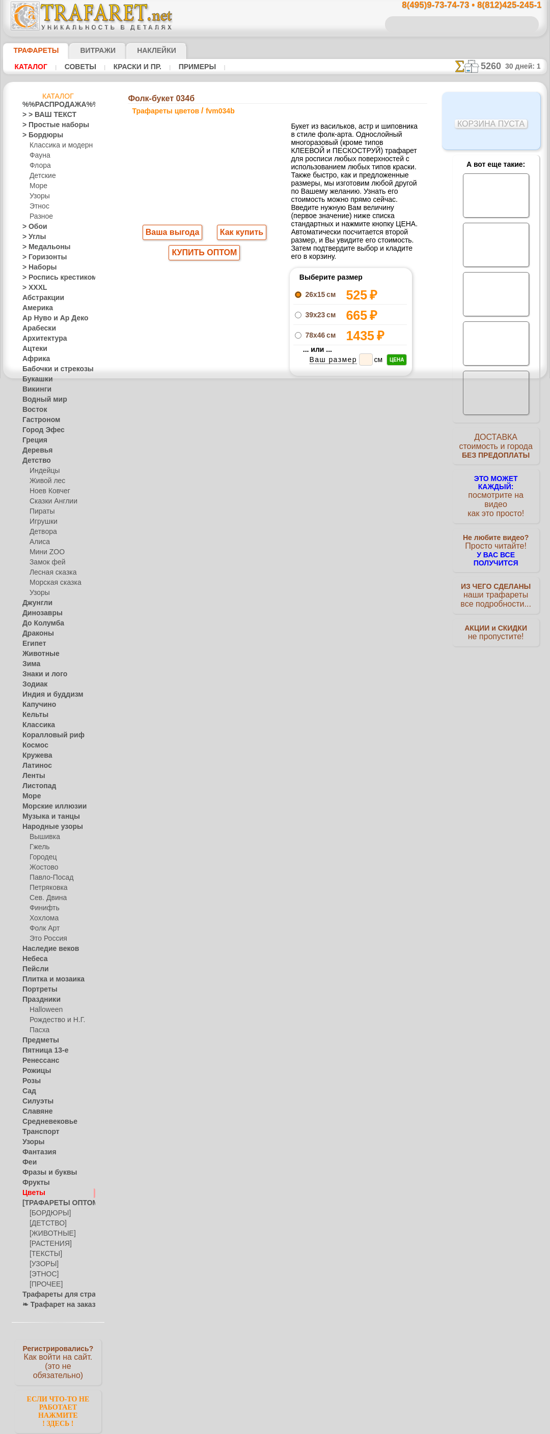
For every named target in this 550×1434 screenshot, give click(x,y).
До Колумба (40, 623)
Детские (41, 176)
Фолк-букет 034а (350, 479)
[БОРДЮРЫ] (48, 1213)
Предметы (37, 1040)
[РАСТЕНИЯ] (48, 1243)
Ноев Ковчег (48, 491)
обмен (323, 716)
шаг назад (275, 505)
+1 (313, 505)
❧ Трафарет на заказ (53, 1304)
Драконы (35, 633)
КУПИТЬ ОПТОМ (204, 255)
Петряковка (47, 887)
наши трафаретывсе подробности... (496, 581)
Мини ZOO (45, 552)
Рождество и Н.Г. (54, 1020)
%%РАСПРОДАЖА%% (55, 104)
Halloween (44, 1009)
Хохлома (43, 918)
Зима (30, 664)
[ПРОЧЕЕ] (44, 1284)
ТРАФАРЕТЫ (31, 50)
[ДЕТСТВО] (46, 1223)
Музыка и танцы (46, 816)
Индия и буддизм (47, 694)
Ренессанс (37, 1060)
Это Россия (46, 938)
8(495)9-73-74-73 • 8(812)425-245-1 (461, 5)
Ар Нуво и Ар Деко (49, 318)
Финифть (43, 908)
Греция (32, 440)
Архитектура (40, 338)
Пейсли (33, 969)
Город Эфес (39, 430)
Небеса (32, 959)
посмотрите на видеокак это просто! (496, 493)
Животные (37, 654)
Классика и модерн (58, 145)
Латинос (34, 765)
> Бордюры (37, 135)
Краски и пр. (134, 67)
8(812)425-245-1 (345, 628)
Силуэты (34, 1101)
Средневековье (44, 1121)
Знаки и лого (41, 674)
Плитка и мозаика (48, 979)
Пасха (38, 1030)
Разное (40, 216)
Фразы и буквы (44, 1172)
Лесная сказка (50, 572)
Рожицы (34, 1071)
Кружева (35, 755)
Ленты (31, 776)
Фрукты (33, 1182)
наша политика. (327, 1425)
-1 (237, 505)
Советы (79, 67)
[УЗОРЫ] (43, 1264)
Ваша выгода (172, 233)
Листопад (36, 786)
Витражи (85, 50)
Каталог (30, 67)
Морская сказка (53, 582)
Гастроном (38, 420)
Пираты (41, 511)
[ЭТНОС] (42, 1274)
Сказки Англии (51, 501)
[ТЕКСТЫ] (44, 1254)
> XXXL (32, 287)
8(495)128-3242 (284, 628)
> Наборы (36, 267)
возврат (297, 716)
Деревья (34, 450)
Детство (34, 460)
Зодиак (32, 684)
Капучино (36, 704)
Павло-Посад (49, 877)
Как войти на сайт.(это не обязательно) (58, 1361)
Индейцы (43, 470)
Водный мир (40, 399)
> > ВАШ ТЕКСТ (43, 115)
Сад (28, 1091)
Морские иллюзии (48, 806)
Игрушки (42, 521)
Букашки (34, 379)
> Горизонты (40, 257)
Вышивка (43, 837)
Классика (36, 725)
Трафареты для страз (53, 1294)
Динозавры (39, 613)
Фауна (39, 155)
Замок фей (45, 562)
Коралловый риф (47, 735)
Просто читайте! (496, 537)
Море (38, 186)
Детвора (42, 531)
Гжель (38, 847)
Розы (29, 1081)
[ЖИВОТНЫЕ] (50, 1233)
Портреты (36, 989)
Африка (33, 359)
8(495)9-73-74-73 (223, 628)
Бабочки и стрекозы (51, 369)
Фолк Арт (43, 928)
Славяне (34, 1111)
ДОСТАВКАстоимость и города (496, 448)
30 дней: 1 (526, 66)
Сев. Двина (46, 898)
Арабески (36, 328)
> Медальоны (41, 247)
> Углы (31, 237)
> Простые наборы (49, 125)
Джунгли (35, 603)
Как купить (239, 233)
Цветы (31, 1193)
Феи (28, 1162)
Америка (35, 308)
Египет (32, 643)
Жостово (43, 867)
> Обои (32, 226)
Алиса (38, 542)
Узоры (39, 196)
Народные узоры (47, 826)
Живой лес (45, 481)
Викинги (34, 389)
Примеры (193, 67)
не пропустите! (496, 621)
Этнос (38, 206)
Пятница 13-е (41, 1050)
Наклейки (138, 50)
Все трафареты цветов (274, 527)
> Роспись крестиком (52, 277)
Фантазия (36, 1152)
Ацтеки (32, 348)
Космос (33, 745)
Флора (39, 165)
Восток (32, 409)
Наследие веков (45, 948)
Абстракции (39, 298)
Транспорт (37, 1132)
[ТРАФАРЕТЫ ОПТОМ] (55, 1203)
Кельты (33, 715)
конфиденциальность (249, 716)
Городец (41, 857)
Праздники (38, 999)
